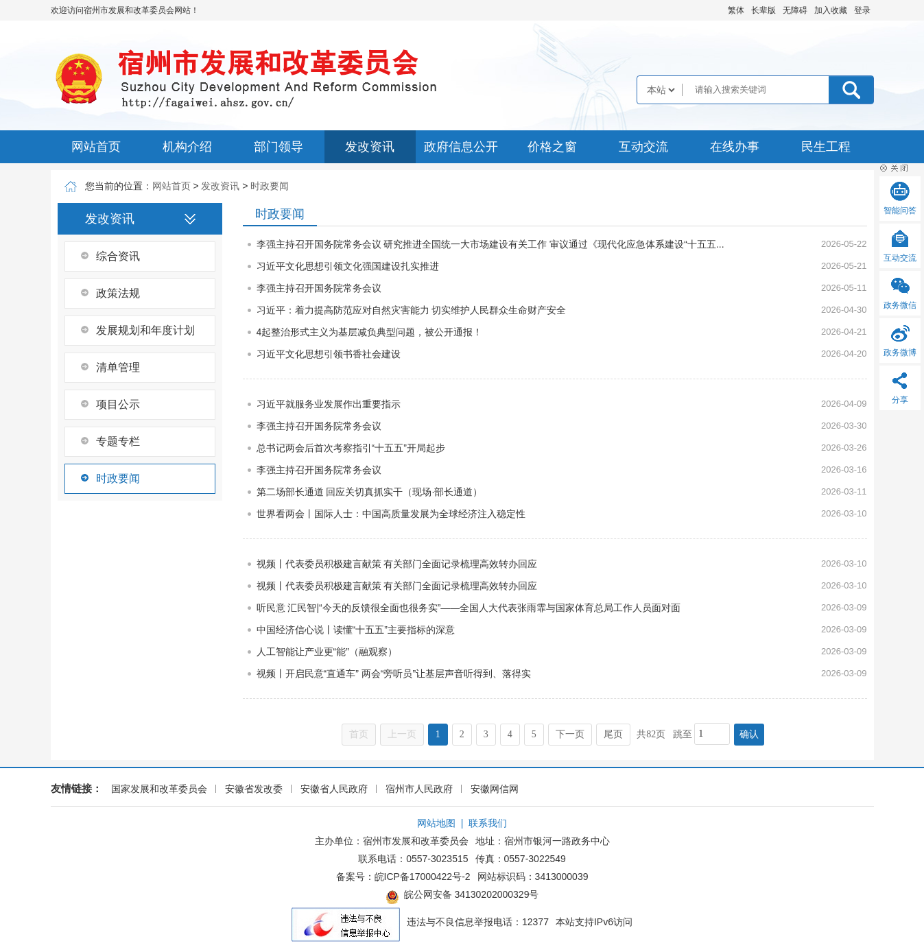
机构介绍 (187, 147)
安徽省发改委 (254, 788)
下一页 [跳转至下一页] (570, 734)
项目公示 (118, 404)
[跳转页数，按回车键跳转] (712, 734)
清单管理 (118, 367)
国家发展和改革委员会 (159, 788)
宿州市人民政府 (419, 788)
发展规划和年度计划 (145, 330)
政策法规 (118, 293)
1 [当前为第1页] (438, 734)
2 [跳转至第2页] (462, 734)
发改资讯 (369, 147)
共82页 (651, 734)
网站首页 (96, 147)
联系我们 (488, 823)
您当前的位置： (118, 185)
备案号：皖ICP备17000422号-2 (403, 876)
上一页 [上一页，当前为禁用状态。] (402, 734)
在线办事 (734, 147)
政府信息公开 (461, 147)
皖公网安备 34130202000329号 (462, 896)
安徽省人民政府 (334, 788)
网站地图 (436, 823)
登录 (862, 10)
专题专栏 (118, 441)
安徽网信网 (495, 788)
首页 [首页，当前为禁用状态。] (358, 734)
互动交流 (643, 147)
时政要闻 (269, 185)
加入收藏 (830, 10)
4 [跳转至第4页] (510, 734)
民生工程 (826, 147)
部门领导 (278, 147)
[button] (763, 10)
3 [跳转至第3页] (486, 734)
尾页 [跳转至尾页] (613, 734)
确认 (749, 734)
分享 (900, 400)
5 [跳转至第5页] (534, 734)
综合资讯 (118, 256)
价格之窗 (552, 147)
